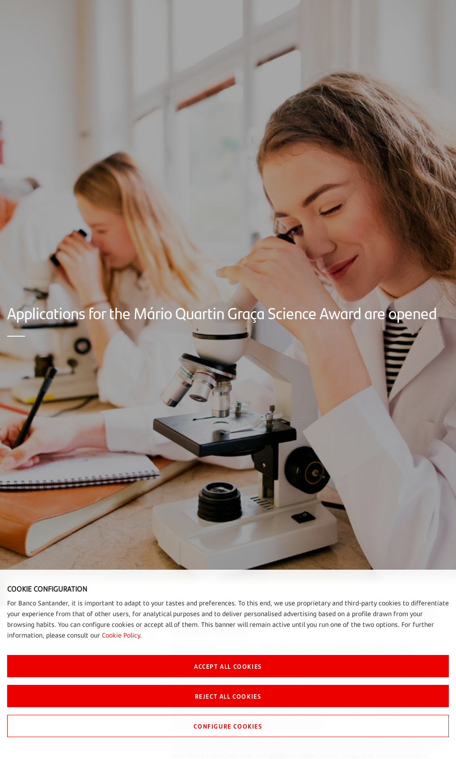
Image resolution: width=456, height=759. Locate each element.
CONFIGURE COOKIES (228, 725)
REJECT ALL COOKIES (228, 696)
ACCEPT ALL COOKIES (228, 666)
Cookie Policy (121, 635)
